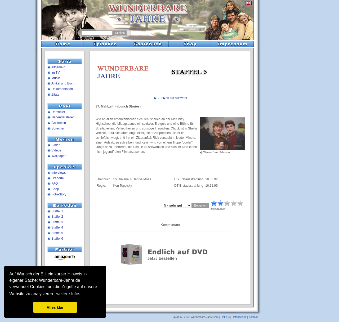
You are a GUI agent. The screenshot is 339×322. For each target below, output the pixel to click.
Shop (55, 189)
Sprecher (57, 128)
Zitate (55, 94)
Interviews (58, 173)
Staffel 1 (57, 211)
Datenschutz (239, 317)
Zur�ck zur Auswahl (172, 98)
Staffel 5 (57, 233)
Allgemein (58, 67)
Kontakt (253, 317)
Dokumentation (62, 89)
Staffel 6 (57, 238)
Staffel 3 (57, 222)
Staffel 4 (57, 227)
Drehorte (57, 178)
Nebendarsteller (62, 117)
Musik (55, 78)
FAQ (54, 183)
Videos (56, 150)
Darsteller (58, 112)
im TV (55, 72)
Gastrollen (58, 123)
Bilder (55, 145)
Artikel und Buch (62, 83)
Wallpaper (58, 156)
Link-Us (225, 317)
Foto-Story (58, 194)
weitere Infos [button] (68, 294)
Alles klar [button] (55, 307)
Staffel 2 (57, 216)
